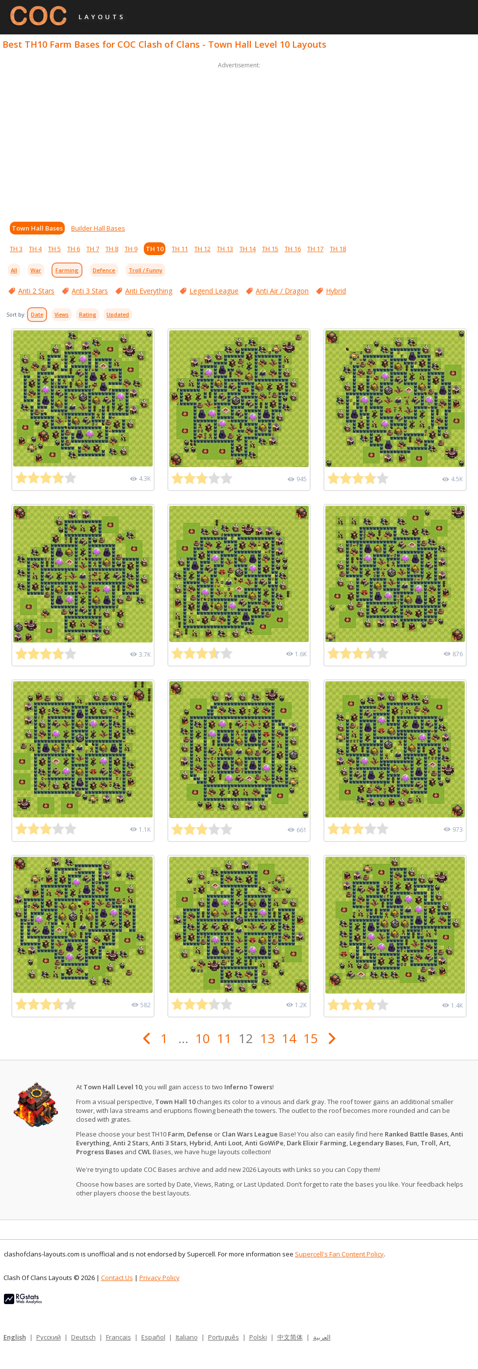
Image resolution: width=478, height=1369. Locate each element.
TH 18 (338, 248)
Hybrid (336, 290)
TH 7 (92, 248)
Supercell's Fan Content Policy (339, 1254)
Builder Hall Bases (98, 228)
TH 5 (54, 248)
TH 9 (131, 248)
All (14, 270)
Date (37, 314)
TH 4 (35, 248)
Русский (48, 1337)
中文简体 (290, 1337)
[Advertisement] (239, 139)
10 (202, 1038)
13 (267, 1038)
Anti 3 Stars (90, 290)
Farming (67, 270)
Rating (87, 314)
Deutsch (83, 1337)
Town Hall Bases (37, 228)
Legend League (214, 290)
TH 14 (247, 248)
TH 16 (293, 248)
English (14, 1337)
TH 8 (112, 248)
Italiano (187, 1337)
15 (310, 1038)
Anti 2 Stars (36, 290)
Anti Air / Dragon (282, 290)
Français (118, 1337)
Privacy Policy (159, 1277)
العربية (322, 1337)
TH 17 (315, 248)
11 (224, 1038)
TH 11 (180, 248)
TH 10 (154, 248)
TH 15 (270, 248)
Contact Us (117, 1277)
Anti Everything (148, 290)
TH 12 (202, 248)
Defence (104, 270)
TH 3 (16, 248)
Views (61, 314)
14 (289, 1038)
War (35, 270)
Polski (258, 1337)
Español (153, 1337)
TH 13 (225, 248)
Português (223, 1337)
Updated (117, 314)
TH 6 (73, 248)
